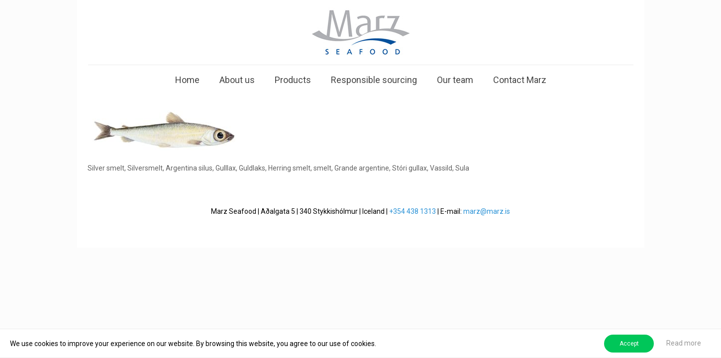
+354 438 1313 (412, 211)
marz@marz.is (486, 211)
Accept (629, 343)
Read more (683, 343)
